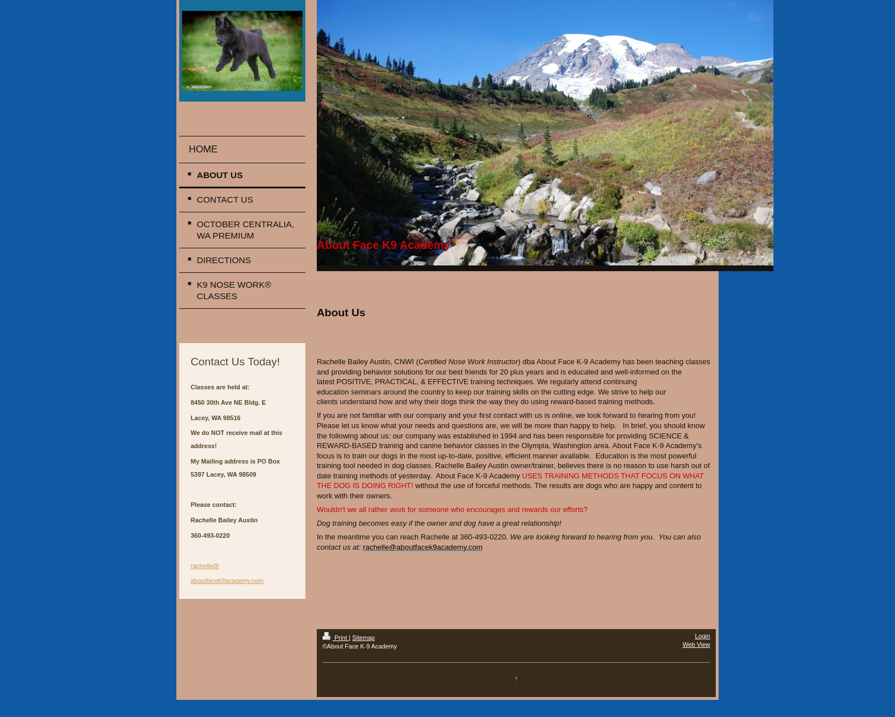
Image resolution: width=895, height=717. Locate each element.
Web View (696, 644)
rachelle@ (205, 565)
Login (702, 636)
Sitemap (363, 637)
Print (335, 637)
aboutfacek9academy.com (227, 580)
